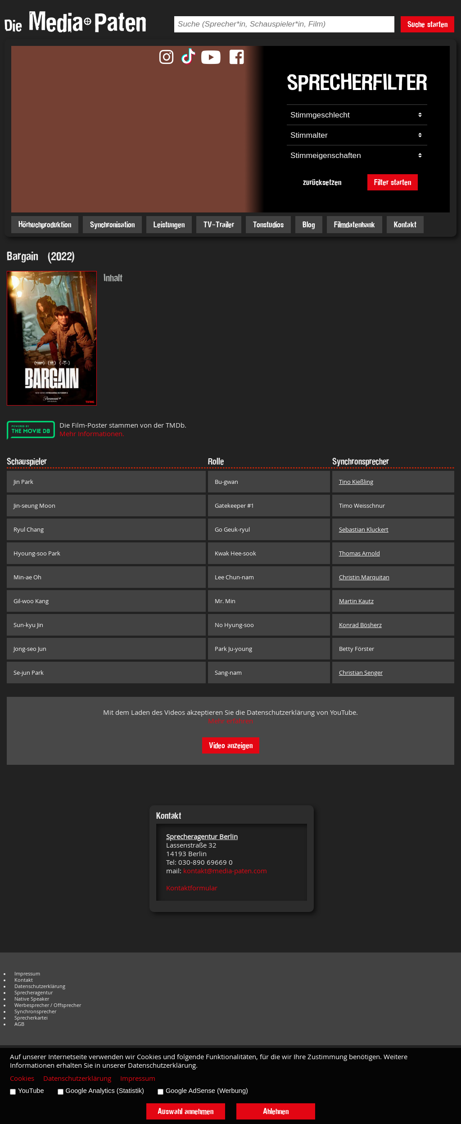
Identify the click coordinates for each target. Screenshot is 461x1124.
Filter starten (392, 182)
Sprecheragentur (33, 992)
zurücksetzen (322, 182)
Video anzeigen (231, 745)
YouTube (31, 1090)
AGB (19, 1024)
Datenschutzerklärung (39, 986)
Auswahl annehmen (185, 1111)
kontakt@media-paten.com (225, 871)
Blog (309, 224)
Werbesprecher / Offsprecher (47, 1005)
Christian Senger (361, 672)
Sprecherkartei (31, 1018)
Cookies (22, 1078)
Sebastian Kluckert (364, 529)
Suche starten (427, 24)
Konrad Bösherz (360, 625)
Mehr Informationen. (91, 433)
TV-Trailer (218, 224)
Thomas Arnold (359, 553)
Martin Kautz (356, 601)
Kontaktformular (191, 888)
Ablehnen (276, 1111)
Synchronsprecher (35, 1011)
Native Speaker (31, 999)
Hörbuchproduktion (44, 224)
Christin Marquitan (364, 577)
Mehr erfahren (230, 721)
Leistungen (169, 224)
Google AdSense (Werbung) (207, 1090)
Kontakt (405, 224)
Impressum (27, 974)
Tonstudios (268, 224)
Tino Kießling (356, 482)
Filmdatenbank (354, 224)
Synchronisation (112, 224)
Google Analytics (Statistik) (105, 1090)
